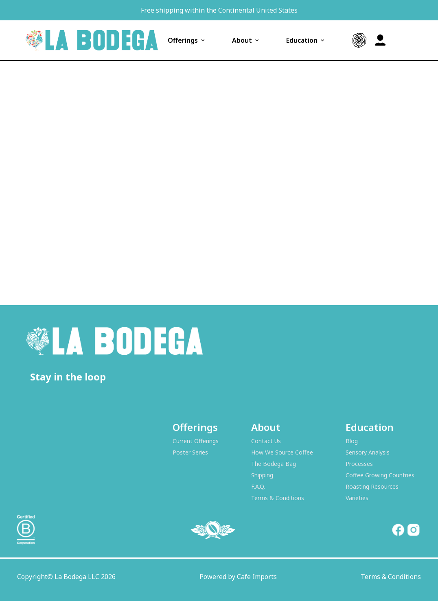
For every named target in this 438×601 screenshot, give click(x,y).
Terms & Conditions (277, 498)
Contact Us (266, 441)
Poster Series (190, 452)
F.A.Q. (258, 486)
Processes (359, 464)
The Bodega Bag (273, 464)
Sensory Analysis (368, 452)
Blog (352, 441)
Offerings (187, 40)
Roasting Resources (372, 486)
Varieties (357, 498)
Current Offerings (196, 441)
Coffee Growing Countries (380, 475)
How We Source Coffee (282, 452)
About (246, 40)
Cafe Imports (257, 576)
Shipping (262, 475)
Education (306, 40)
